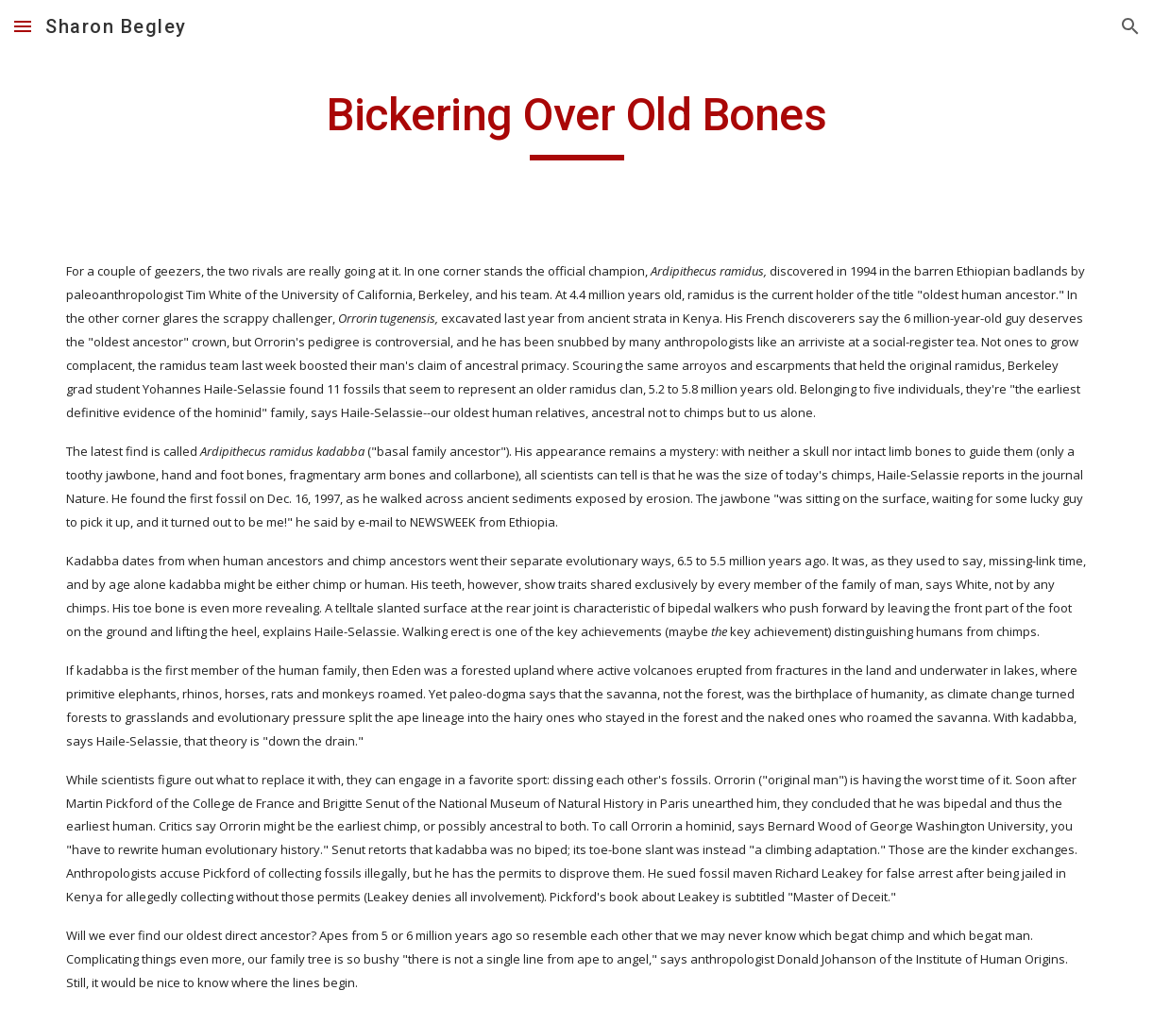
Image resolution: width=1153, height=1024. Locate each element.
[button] (22, 26)
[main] (577, 123)
